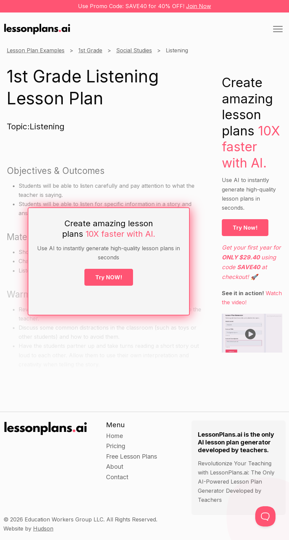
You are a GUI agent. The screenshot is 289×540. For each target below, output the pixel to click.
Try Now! (245, 227)
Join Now (198, 6)
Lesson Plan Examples (35, 50)
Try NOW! (108, 277)
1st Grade (90, 50)
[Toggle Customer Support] (265, 516)
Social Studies (134, 50)
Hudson (43, 528)
